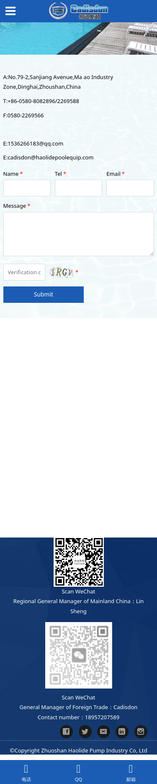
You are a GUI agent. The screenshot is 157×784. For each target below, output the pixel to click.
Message (17, 205)
